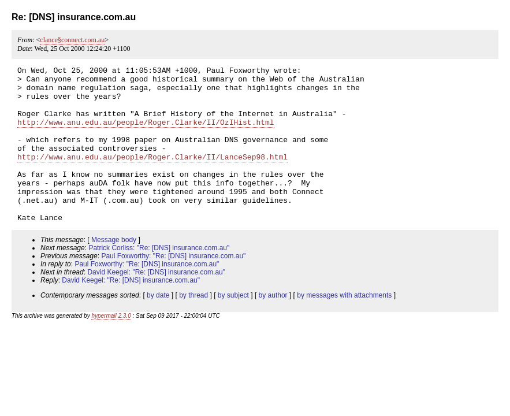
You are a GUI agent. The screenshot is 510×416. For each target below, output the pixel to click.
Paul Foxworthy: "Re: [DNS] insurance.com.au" (173, 287)
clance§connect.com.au (72, 40)
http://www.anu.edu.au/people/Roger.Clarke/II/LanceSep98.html (152, 175)
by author (273, 326)
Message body (113, 271)
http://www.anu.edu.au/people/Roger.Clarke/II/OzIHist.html (145, 134)
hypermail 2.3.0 (111, 347)
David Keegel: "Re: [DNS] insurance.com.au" (156, 303)
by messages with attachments (344, 326)
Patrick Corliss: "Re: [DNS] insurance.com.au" (158, 279)
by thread (193, 326)
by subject (233, 326)
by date (158, 326)
